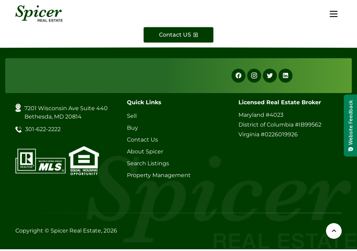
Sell (132, 116)
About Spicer (145, 151)
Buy (132, 127)
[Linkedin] (286, 76)
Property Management (159, 175)
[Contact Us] (178, 35)
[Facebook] (238, 76)
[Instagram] (254, 76)
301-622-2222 (43, 129)
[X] (270, 76)
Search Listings (148, 163)
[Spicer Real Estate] (39, 13)
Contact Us (142, 139)
